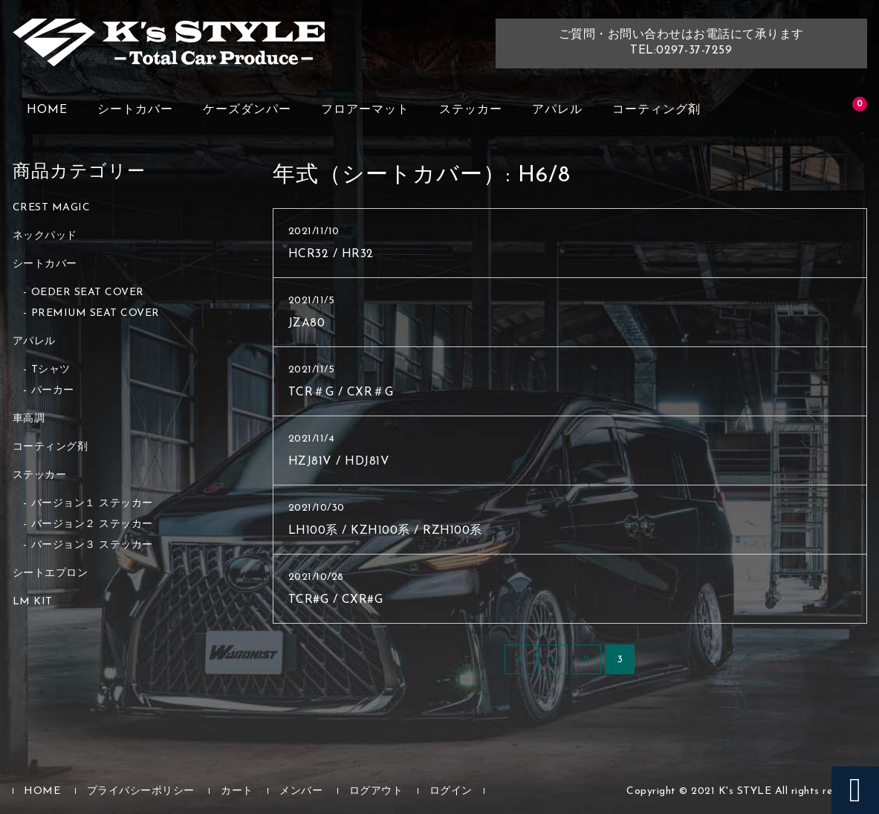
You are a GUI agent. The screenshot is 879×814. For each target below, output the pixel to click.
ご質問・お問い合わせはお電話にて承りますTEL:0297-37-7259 (681, 42)
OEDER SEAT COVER (87, 292)
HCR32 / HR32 (331, 254)
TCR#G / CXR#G (335, 600)
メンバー (300, 791)
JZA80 (306, 323)
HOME (47, 110)
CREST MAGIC (52, 207)
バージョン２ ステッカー (92, 524)
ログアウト (376, 791)
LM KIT (33, 601)
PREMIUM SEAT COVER (95, 313)
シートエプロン (50, 573)
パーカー (52, 390)
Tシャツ (51, 369)
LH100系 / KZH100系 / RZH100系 (385, 531)
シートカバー (135, 110)
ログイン (451, 791)
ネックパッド (45, 236)
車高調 (29, 418)
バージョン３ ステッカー (92, 545)
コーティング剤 (656, 110)
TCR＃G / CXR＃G (341, 392)
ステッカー (470, 110)
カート (237, 791)
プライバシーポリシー (141, 791)
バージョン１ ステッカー (92, 503)
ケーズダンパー (247, 110)
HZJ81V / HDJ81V (339, 462)
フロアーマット (365, 110)
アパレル (557, 110)
